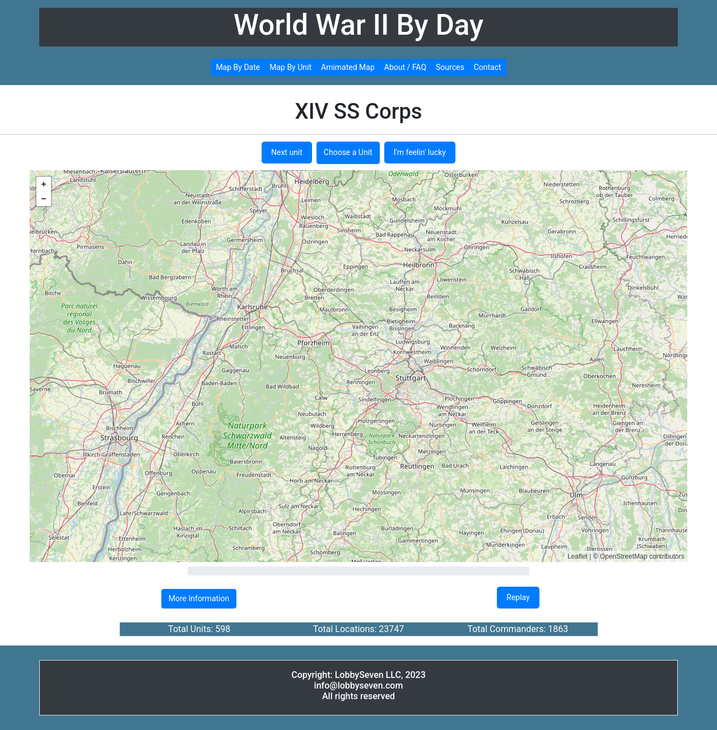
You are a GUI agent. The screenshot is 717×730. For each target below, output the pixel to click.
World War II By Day (358, 25)
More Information (199, 598)
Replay (517, 597)
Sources (450, 67)
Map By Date (238, 67)
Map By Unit (290, 67)
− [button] (43, 198)
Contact (487, 67)
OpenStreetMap (624, 556)
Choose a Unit (348, 152)
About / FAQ (405, 67)
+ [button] (43, 184)
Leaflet (577, 556)
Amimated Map (348, 67)
